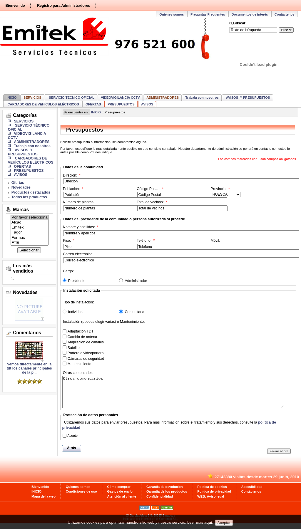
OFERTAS (93, 104)
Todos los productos (29, 197)
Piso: (99, 244)
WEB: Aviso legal (210, 502)
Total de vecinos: (173, 205)
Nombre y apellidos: (88, 230)
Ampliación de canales (86, 342)
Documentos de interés (250, 14)
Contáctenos (285, 14)
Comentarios (27, 332)
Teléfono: (173, 244)
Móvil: (247, 244)
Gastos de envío (120, 497)
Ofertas (17, 183)
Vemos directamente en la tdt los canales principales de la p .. (29, 367)
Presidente (77, 281)
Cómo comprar (119, 493)
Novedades (21, 187)
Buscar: (240, 23)
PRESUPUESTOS (121, 104)
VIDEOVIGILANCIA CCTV (120, 97)
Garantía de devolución (164, 493)
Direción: (88, 178)
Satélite (74, 348)
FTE (29, 242)
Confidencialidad (159, 502)
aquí (208, 524)
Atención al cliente (121, 502)
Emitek (29, 227)
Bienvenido (15, 6)
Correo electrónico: (88, 257)
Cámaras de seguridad (86, 359)
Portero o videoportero (86, 353)
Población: (99, 192)
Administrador (136, 281)
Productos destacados (30, 192)
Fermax (29, 237)
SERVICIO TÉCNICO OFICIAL (71, 97)
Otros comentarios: (78, 373)
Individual (75, 312)
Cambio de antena (82, 337)
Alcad (29, 222)
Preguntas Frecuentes (207, 14)
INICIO (11, 97)
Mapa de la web (43, 502)
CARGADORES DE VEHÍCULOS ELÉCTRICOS (42, 104)
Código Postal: (173, 192)
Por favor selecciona (29, 217)
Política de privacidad (214, 497)
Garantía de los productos (166, 497)
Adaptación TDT (81, 331)
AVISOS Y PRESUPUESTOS (247, 97)
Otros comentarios (173, 395)
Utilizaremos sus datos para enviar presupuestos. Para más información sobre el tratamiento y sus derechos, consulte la (169, 431)
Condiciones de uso (81, 497)
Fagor (29, 232)
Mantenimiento (79, 364)
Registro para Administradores (63, 6)
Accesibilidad (251, 493)
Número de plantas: (99, 205)
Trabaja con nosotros (202, 97)
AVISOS (147, 104)
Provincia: (225, 192)
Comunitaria (134, 312)
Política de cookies (212, 493)
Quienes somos (171, 14)
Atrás (71, 454)
